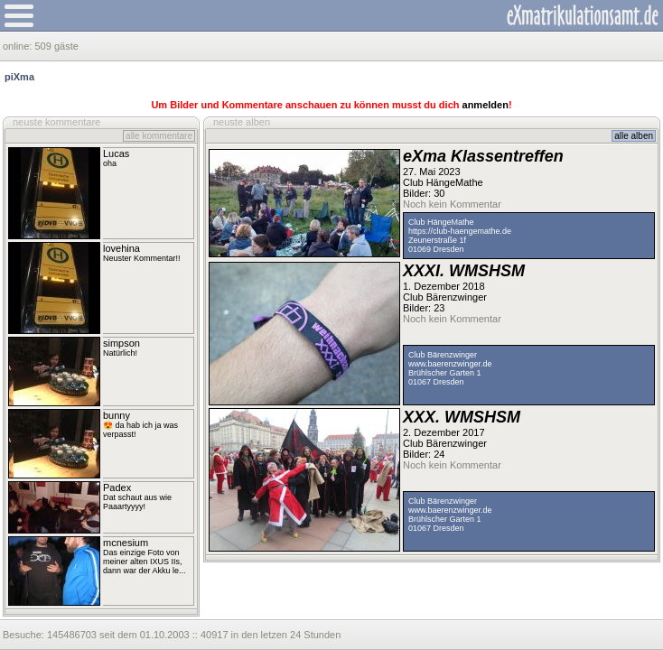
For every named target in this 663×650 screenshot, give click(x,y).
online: (18, 46)
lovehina (121, 248)
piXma (19, 76)
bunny (116, 415)
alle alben (633, 136)
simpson (121, 343)
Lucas (116, 153)
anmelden (485, 104)
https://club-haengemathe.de (459, 231)
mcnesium (125, 542)
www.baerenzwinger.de (450, 363)
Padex (117, 487)
